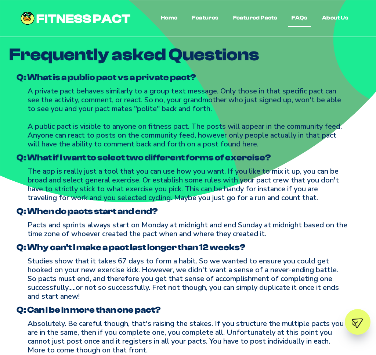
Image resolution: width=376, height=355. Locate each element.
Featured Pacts (255, 18)
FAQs (299, 18)
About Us (335, 18)
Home (169, 18)
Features (205, 18)
